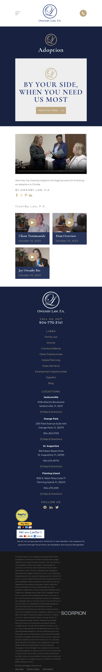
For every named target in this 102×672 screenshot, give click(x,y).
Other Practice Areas (51, 354)
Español (51, 377)
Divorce (51, 342)
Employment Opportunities (51, 371)
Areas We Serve (51, 366)
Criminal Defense (51, 348)
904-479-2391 (51, 488)
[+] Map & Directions (51, 412)
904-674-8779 (51, 460)
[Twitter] (57, 507)
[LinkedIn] (50, 507)
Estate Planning (51, 360)
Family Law (51, 337)
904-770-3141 (51, 323)
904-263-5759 (51, 433)
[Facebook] (44, 507)
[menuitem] (19, 669)
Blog (51, 383)
